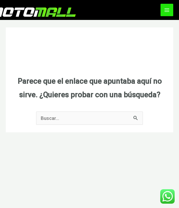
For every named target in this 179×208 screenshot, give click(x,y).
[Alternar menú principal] (167, 10)
